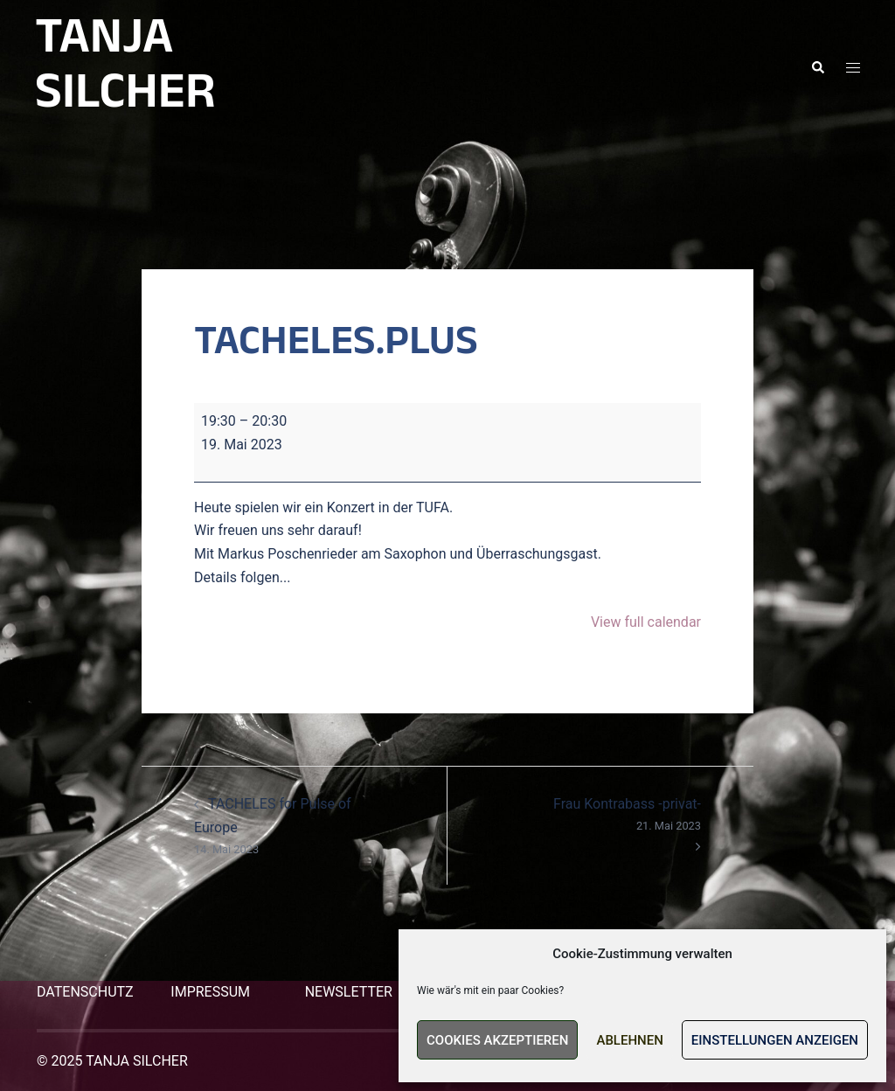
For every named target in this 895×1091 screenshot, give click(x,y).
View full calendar (646, 622)
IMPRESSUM (210, 991)
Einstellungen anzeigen (774, 1040)
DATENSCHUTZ (85, 991)
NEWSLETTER (348, 991)
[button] (817, 68)
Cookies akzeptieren (497, 1040)
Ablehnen (629, 1040)
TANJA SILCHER (125, 68)
